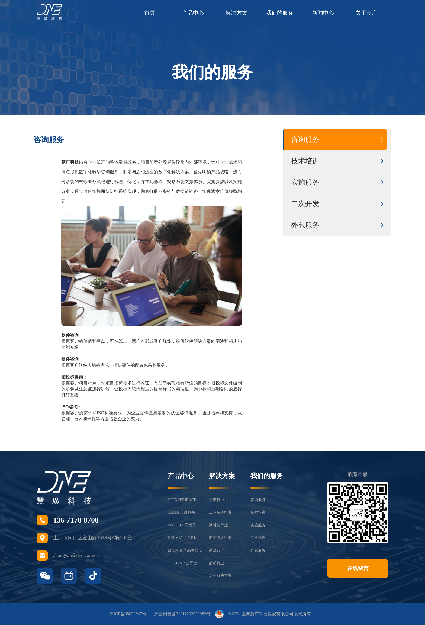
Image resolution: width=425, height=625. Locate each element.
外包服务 (258, 550)
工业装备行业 (220, 512)
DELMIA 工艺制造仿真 (185, 537)
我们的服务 (279, 13)
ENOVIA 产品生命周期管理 (185, 550)
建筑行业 (216, 550)
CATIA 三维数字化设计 (185, 512)
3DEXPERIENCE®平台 (185, 500)
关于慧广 (366, 13)
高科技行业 (218, 525)
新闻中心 (323, 13)
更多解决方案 (220, 575)
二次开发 (258, 537)
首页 (149, 13)
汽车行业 (216, 500)
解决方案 (236, 13)
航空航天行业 (220, 537)
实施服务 (258, 525)
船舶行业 (216, 563)
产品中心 (193, 13)
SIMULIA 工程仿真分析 (185, 525)
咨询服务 (258, 500)
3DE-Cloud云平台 (182, 563)
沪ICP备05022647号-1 (129, 613)
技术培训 (258, 512)
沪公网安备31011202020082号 (182, 613)
